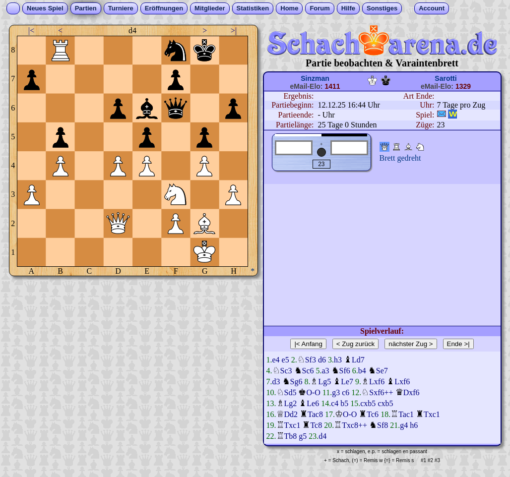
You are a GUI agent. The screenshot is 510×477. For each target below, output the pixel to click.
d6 (322, 360)
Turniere (120, 8)
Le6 (313, 403)
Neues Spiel (45, 8)
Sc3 (286, 370)
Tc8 (316, 425)
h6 (414, 425)
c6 (345, 392)
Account (432, 8)
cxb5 (368, 403)
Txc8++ (354, 425)
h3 (338, 360)
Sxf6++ (381, 392)
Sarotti (445, 78)
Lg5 (324, 381)
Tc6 (373, 414)
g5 (303, 436)
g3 (336, 392)
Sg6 (296, 381)
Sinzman (315, 78)
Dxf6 (411, 392)
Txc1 (432, 414)
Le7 (347, 381)
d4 (322, 436)
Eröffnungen (164, 8)
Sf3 (310, 360)
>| (234, 30)
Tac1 (406, 414)
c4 (334, 403)
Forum (319, 8)
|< (31, 30)
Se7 (382, 370)
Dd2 (291, 414)
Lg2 (290, 403)
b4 (362, 370)
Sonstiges (382, 8)
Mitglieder (209, 8)
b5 (344, 403)
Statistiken (253, 8)
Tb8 (290, 436)
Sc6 (308, 370)
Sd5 (290, 392)
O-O (313, 392)
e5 (285, 360)
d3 (276, 381)
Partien (86, 8)
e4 (276, 360)
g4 (404, 425)
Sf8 (382, 425)
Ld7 (358, 360)
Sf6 (344, 370)
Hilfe (348, 8)
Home (289, 8)
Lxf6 (376, 381)
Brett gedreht (400, 158)
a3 (325, 370)
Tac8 (315, 414)
